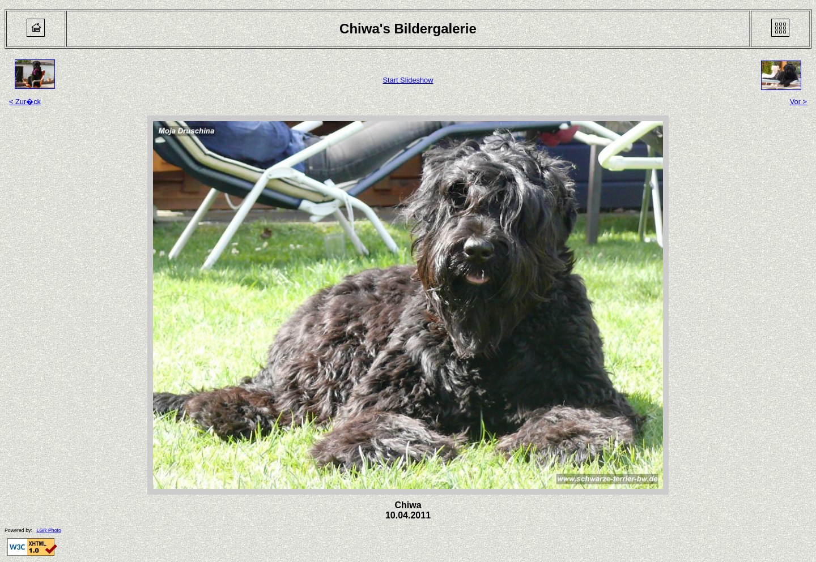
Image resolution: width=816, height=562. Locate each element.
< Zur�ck (25, 101)
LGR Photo (48, 530)
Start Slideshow (408, 80)
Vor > (798, 101)
